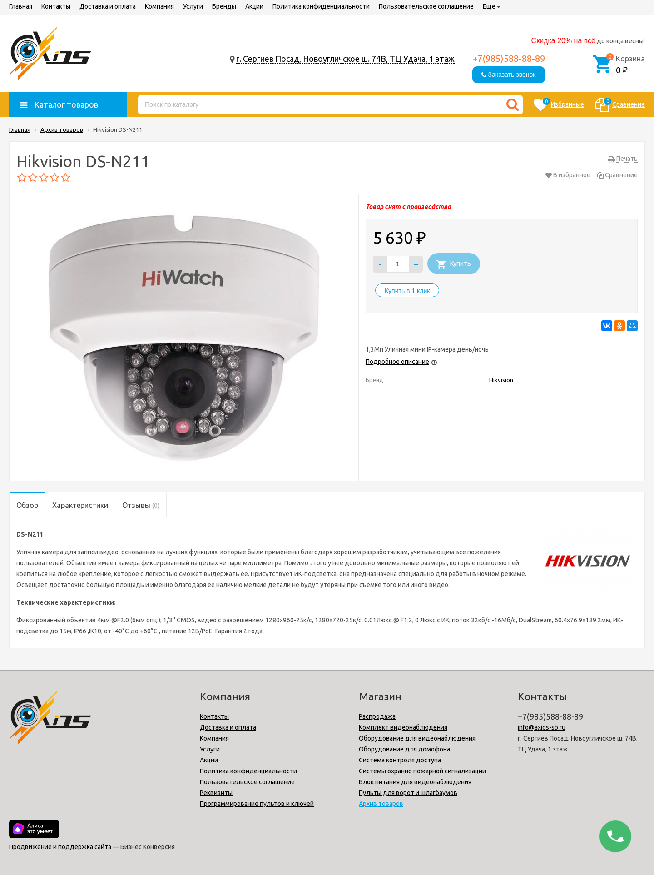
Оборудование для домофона (404, 749)
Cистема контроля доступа (400, 760)
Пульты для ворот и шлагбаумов (408, 792)
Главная (20, 6)
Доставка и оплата (107, 6)
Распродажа (377, 716)
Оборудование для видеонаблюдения (417, 738)
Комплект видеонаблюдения (403, 727)
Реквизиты (216, 792)
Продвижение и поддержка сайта (60, 846)
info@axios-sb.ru (541, 727)
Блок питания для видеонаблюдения (415, 782)
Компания (159, 6)
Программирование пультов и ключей (257, 803)
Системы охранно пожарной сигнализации (422, 771)
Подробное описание (397, 361)
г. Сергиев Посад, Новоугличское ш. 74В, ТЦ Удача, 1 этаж (345, 58)
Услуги (193, 6)
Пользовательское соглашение (426, 6)
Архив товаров (381, 803)
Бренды (224, 6)
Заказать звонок (508, 74)
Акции (254, 6)
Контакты (55, 6)
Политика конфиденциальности (321, 6)
